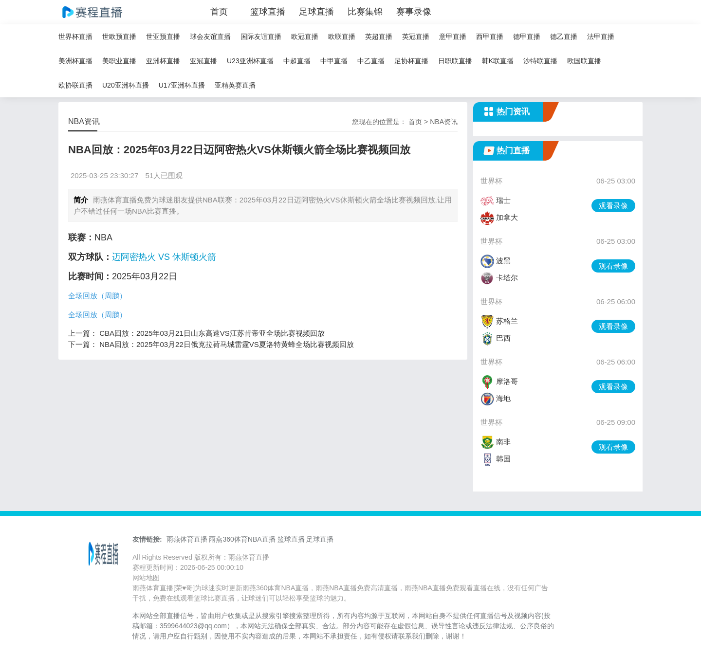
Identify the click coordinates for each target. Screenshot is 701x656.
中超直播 (297, 61)
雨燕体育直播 (186, 539)
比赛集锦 (365, 12)
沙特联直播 (540, 61)
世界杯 (491, 181)
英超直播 (378, 36)
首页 (219, 12)
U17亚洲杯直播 (182, 85)
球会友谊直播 (210, 36)
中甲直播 (334, 61)
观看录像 (613, 205)
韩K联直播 (498, 61)
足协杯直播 (411, 61)
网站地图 (146, 578)
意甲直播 (452, 36)
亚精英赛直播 (235, 85)
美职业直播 (119, 61)
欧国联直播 (584, 61)
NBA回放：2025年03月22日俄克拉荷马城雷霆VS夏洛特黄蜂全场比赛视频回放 (226, 344)
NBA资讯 (444, 122)
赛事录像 (413, 12)
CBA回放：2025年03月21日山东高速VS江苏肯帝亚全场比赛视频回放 (212, 333)
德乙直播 (563, 36)
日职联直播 (455, 61)
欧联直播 (341, 36)
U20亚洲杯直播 (125, 85)
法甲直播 (600, 36)
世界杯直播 (75, 36)
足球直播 (316, 12)
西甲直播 (489, 36)
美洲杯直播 (75, 61)
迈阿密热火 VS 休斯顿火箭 (164, 257)
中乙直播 (371, 61)
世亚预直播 (163, 36)
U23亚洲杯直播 (250, 61)
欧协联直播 (75, 85)
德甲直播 (526, 36)
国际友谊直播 (260, 36)
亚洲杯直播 (163, 61)
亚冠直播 (203, 61)
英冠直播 (415, 36)
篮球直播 (267, 12)
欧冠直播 (304, 36)
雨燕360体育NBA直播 (242, 539)
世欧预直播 (119, 36)
